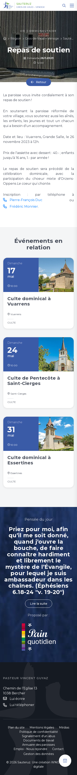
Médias (64, 727)
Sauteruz (23, 4)
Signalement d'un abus (38, 736)
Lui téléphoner (22, 705)
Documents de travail (38, 740)
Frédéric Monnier (24, 206)
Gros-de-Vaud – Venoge (30, 7)
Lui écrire (17, 699)
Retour (41, 82)
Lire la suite (38, 603)
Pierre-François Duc (26, 200)
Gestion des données (38, 754)
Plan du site (16, 727)
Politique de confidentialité (38, 732)
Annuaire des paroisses (38, 745)
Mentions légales (42, 727)
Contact (58, 749)
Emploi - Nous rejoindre (30, 749)
